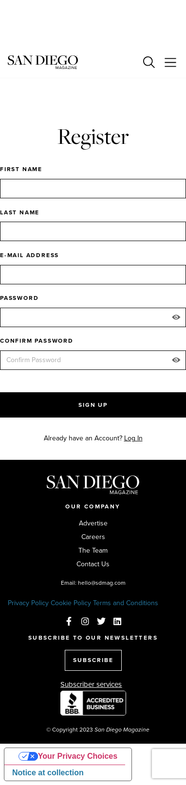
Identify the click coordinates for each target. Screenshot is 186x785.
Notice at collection (48, 772)
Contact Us (93, 564)
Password (19, 298)
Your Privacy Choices (77, 756)
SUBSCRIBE (93, 660)
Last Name (19, 212)
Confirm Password (37, 340)
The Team (93, 551)
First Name (21, 169)
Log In (133, 438)
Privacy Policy (28, 603)
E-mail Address (29, 255)
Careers (93, 537)
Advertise (93, 523)
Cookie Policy (71, 603)
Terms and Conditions (125, 603)
